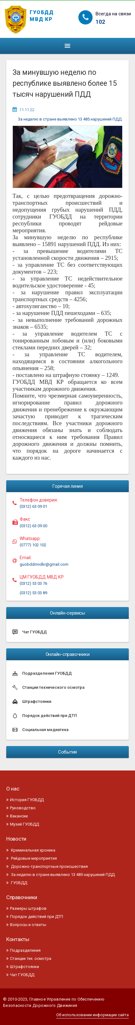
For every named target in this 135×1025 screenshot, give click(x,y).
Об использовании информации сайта (92, 1014)
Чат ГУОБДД (20, 974)
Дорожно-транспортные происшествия (47, 866)
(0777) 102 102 (33, 545)
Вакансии (17, 816)
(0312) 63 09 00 (33, 525)
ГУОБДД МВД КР (42, 14)
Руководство (21, 808)
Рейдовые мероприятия (31, 858)
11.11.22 (26, 109)
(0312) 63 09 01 (33, 506)
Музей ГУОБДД (22, 824)
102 (100, 21)
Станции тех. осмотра (28, 958)
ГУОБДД (16, 882)
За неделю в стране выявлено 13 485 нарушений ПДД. (70, 119)
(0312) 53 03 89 (33, 592)
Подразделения (23, 950)
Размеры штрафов (26, 908)
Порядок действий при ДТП (34, 916)
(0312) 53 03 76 (33, 583)
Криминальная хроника (30, 850)
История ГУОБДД (25, 799)
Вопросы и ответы (26, 924)
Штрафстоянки (22, 966)
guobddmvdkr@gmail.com (44, 564)
